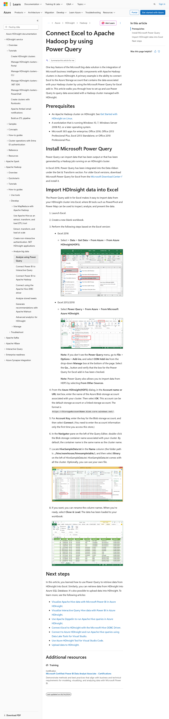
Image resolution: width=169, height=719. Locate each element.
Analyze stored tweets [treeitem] (26, 298)
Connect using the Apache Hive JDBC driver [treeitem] (24, 289)
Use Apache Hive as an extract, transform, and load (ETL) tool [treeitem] (24, 219)
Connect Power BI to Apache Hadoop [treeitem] (25, 277)
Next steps (137, 40)
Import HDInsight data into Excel (147, 36)
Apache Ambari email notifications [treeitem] (21, 110)
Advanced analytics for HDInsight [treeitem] (26, 319)
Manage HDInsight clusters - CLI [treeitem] (24, 73)
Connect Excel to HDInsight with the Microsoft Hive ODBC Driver (86, 627)
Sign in (162, 3)
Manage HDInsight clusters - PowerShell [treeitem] (24, 92)
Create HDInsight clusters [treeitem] (23, 56)
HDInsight (70, 22)
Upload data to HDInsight (65, 644)
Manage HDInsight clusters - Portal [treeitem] (24, 63)
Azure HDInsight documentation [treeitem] (21, 33)
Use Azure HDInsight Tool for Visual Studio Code (77, 640)
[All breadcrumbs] (48, 23)
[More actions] (120, 23)
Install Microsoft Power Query (146, 32)
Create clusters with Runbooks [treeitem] (20, 101)
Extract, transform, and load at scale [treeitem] (24, 230)
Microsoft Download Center (105, 176)
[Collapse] (37, 20)
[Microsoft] (6, 4)
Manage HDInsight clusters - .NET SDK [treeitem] (24, 82)
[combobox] (21, 27)
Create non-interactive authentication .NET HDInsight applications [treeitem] (24, 242)
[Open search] (154, 4)
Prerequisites (138, 28)
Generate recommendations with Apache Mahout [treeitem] (27, 307)
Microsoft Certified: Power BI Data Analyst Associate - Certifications (78, 673)
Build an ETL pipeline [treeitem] (20, 118)
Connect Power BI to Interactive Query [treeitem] (25, 268)
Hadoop (83, 22)
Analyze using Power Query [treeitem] (26, 259)
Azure (57, 22)
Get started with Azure (153, 12)
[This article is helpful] (155, 51)
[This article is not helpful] (159, 51)
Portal (134, 12)
